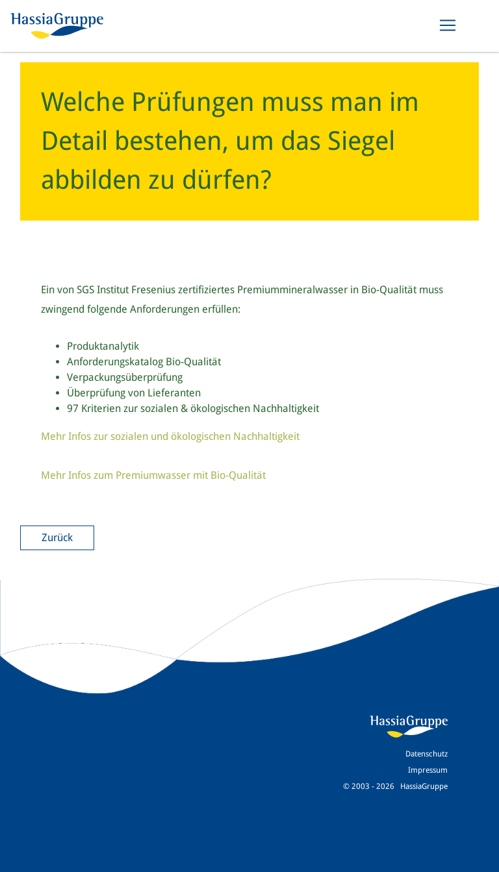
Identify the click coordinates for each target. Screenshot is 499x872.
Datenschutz (426, 753)
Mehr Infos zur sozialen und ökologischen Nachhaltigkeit (170, 436)
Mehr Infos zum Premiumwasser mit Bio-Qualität (153, 475)
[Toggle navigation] (447, 25)
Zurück (57, 537)
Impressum (428, 770)
